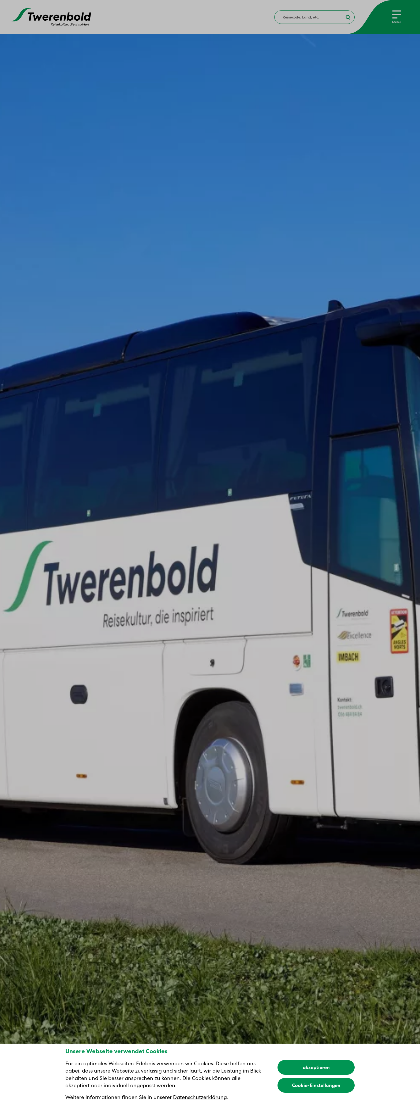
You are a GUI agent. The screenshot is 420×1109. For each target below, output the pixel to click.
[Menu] (396, 17)
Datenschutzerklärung (200, 1097)
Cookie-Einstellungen (316, 1085)
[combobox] (314, 17)
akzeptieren (316, 1067)
